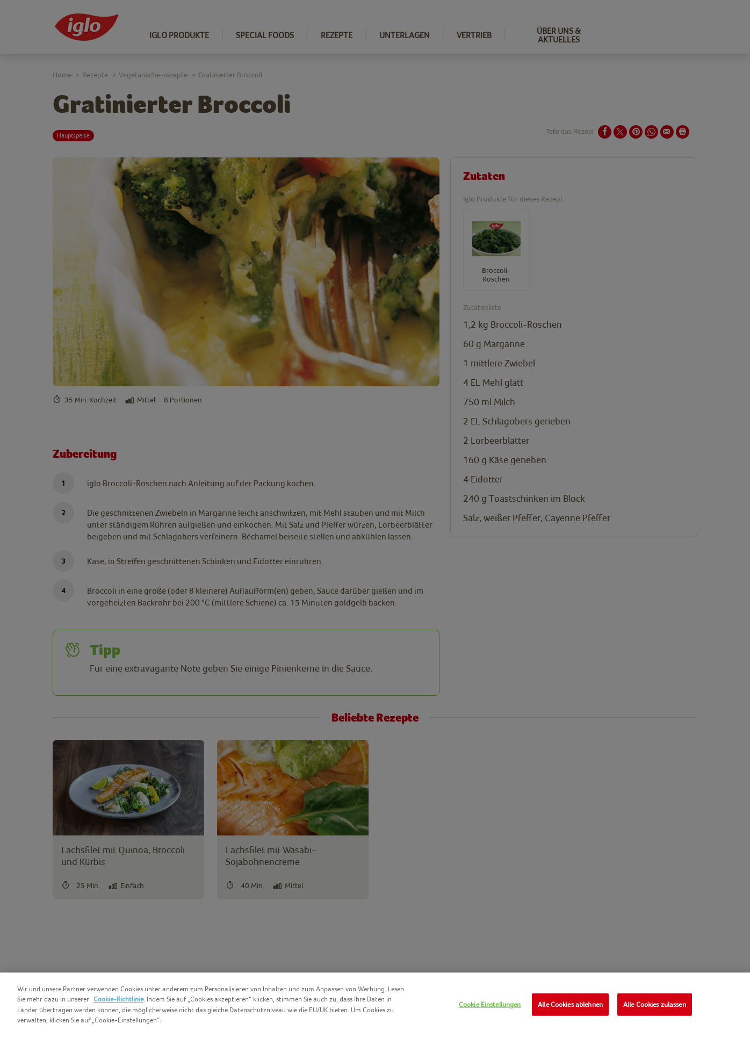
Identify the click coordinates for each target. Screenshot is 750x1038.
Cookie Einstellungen (490, 1004)
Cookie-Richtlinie (118, 999)
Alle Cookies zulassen (654, 1004)
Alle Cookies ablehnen (570, 1004)
